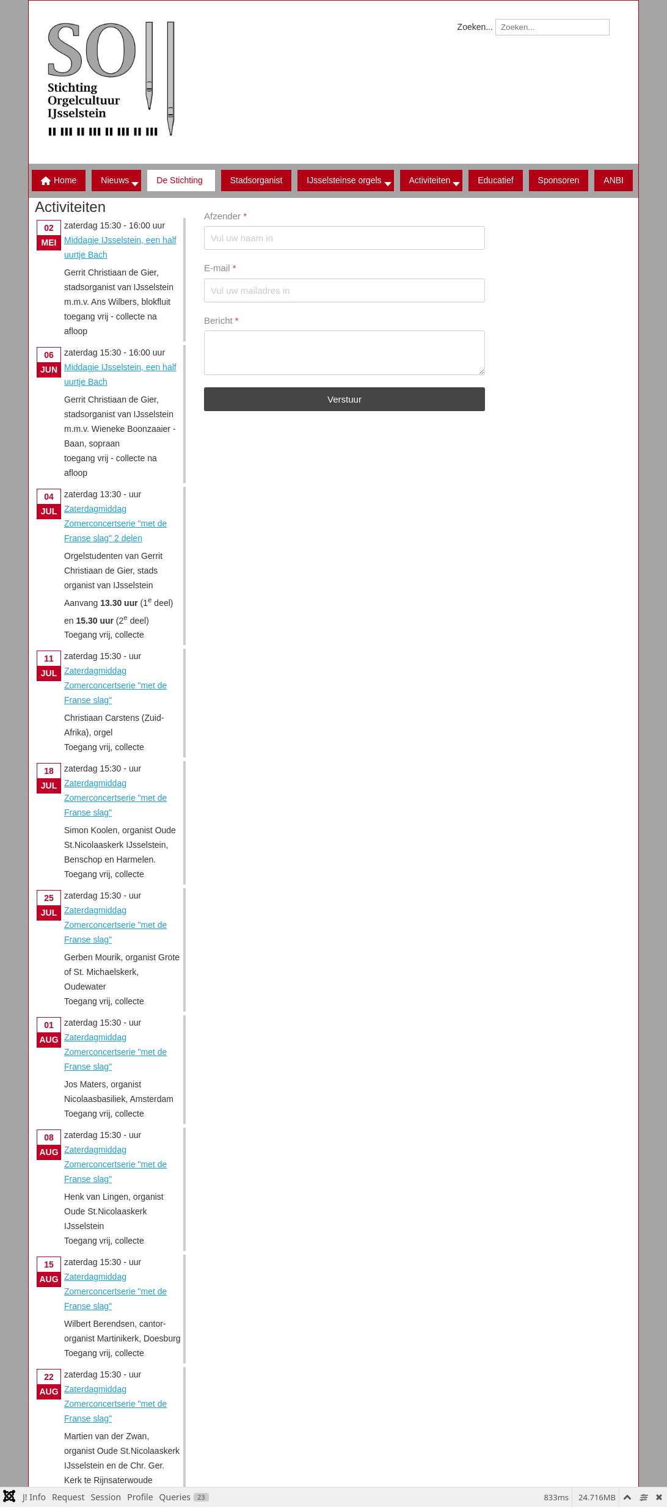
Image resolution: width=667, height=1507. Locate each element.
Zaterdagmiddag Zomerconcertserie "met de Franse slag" (115, 685)
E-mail (220, 268)
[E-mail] (344, 290)
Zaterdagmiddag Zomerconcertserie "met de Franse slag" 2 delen (115, 523)
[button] (180, 180)
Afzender (225, 216)
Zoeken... (475, 27)
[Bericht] (344, 352)
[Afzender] (344, 238)
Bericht (221, 320)
